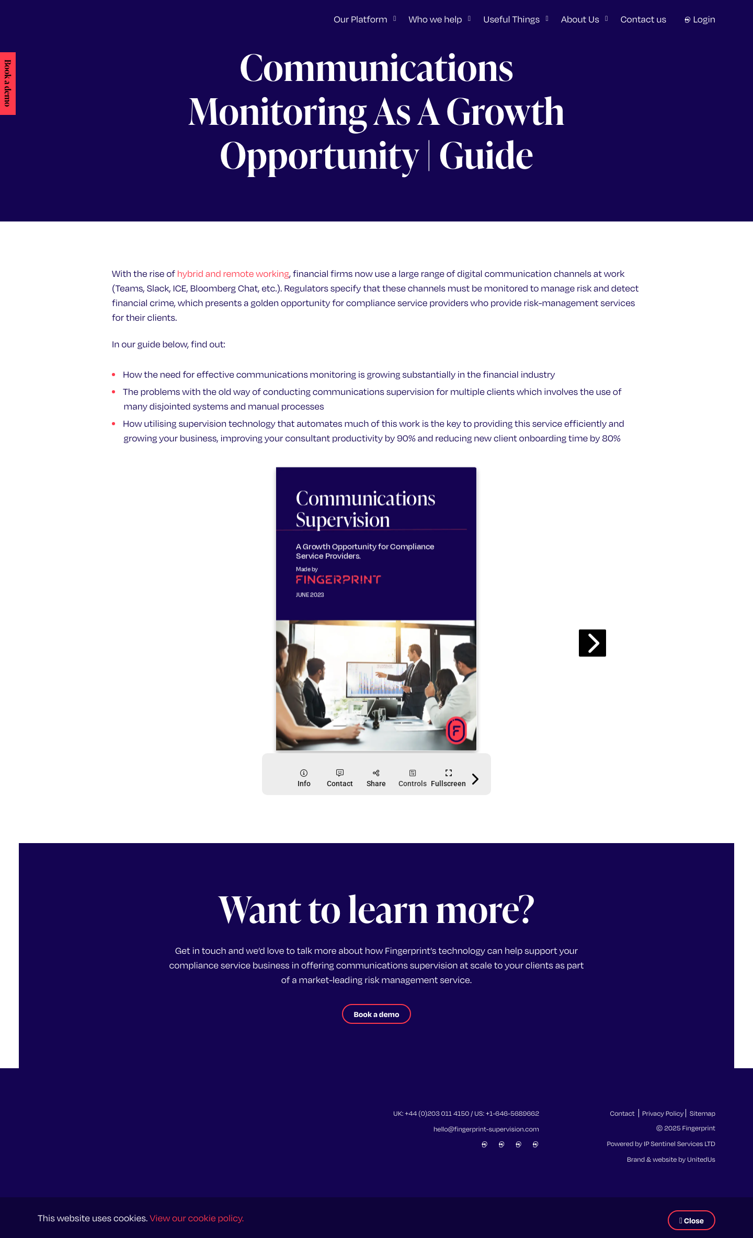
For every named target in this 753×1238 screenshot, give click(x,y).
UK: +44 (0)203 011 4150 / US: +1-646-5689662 (466, 1113)
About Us (580, 18)
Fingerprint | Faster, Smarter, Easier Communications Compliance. (122, 18)
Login (699, 18)
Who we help (435, 18)
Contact (622, 1113)
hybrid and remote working (233, 272)
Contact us (644, 18)
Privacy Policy (662, 1113)
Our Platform (360, 18)
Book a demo (7, 83)
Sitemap (702, 1113)
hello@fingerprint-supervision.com (486, 1129)
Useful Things (511, 18)
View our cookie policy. (197, 1217)
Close (691, 1220)
